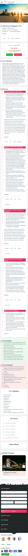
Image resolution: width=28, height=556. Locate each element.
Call (14, 554)
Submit (14, 511)
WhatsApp (9, 54)
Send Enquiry (18, 54)
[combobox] (3, 499)
